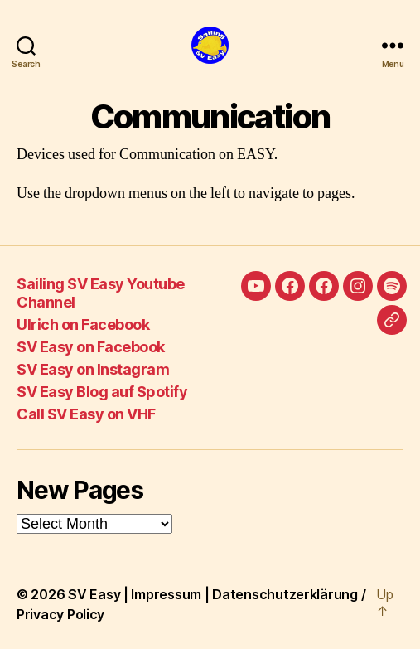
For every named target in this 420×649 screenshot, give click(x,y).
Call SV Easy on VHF (86, 414)
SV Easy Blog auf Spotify (102, 391)
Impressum (166, 594)
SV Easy (94, 594)
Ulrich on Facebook (83, 324)
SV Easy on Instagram (93, 369)
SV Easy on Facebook (91, 347)
